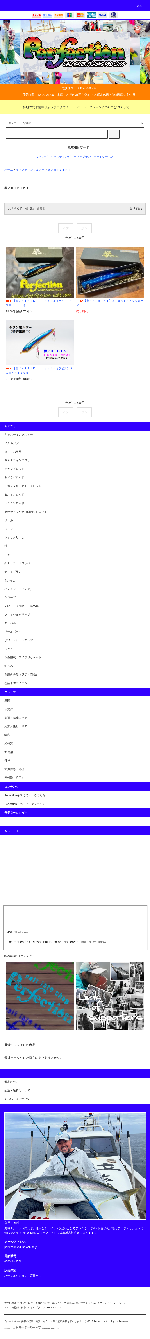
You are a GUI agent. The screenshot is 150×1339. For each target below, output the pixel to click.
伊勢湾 (8, 709)
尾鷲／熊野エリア (15, 726)
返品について (59, 1303)
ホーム (8, 169)
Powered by (31, 1329)
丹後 (7, 760)
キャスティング (61, 156)
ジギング (42, 156)
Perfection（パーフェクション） (24, 804)
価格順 (29, 208)
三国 (7, 700)
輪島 (7, 735)
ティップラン (82, 156)
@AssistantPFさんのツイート (22, 955)
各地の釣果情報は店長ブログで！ (43, 107)
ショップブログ (36, 1307)
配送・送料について (39, 1303)
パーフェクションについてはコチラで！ (102, 107)
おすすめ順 (15, 208)
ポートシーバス (104, 156)
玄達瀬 (8, 752)
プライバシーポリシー (112, 1303)
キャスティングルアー (30, 169)
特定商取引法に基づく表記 (82, 1303)
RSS (49, 1307)
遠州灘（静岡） (14, 777)
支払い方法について (15, 1303)
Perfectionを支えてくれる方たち (24, 795)
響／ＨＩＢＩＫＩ (59, 169)
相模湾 (8, 743)
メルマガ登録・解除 (15, 1307)
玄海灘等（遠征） (15, 769)
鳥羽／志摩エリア (15, 717)
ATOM (58, 1307)
